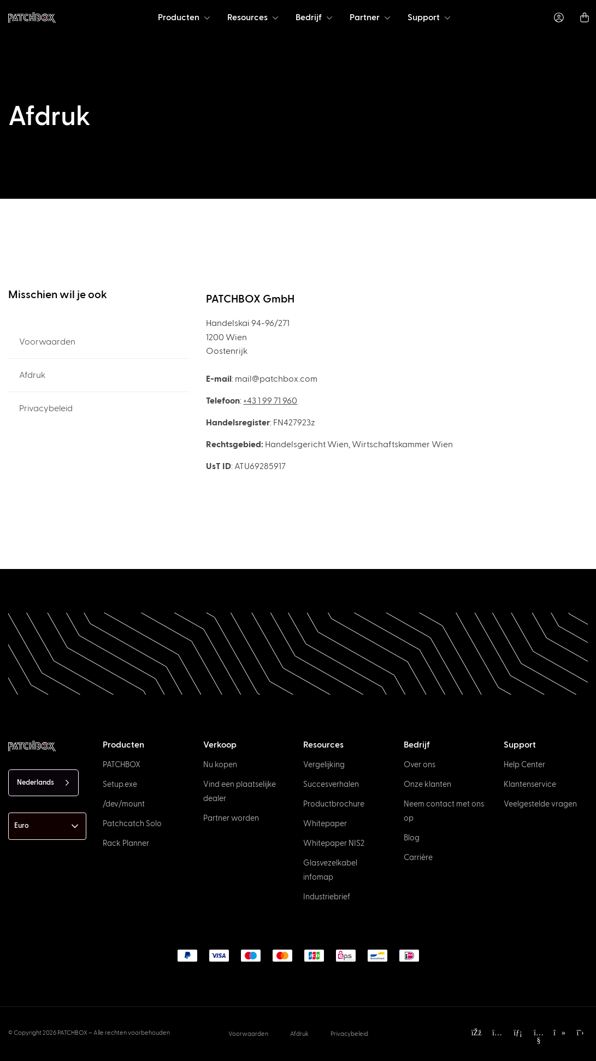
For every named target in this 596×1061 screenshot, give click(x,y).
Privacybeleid (46, 408)
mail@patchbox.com (276, 379)
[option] (43, 1051)
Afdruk (32, 375)
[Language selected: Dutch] (43, 782)
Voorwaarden (47, 341)
